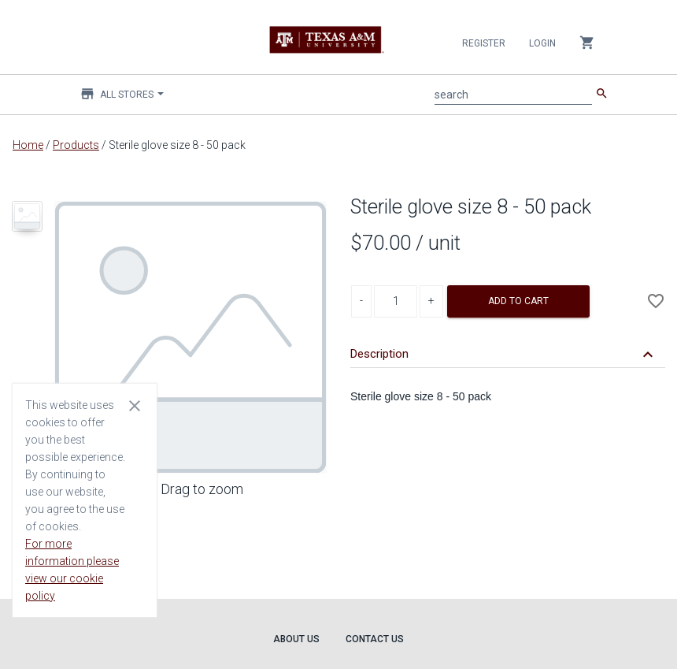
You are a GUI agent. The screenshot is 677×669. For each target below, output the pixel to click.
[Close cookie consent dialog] (134, 405)
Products (76, 145)
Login (542, 43)
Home (28, 145)
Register (483, 43)
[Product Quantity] (395, 301)
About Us (296, 639)
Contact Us (375, 639)
